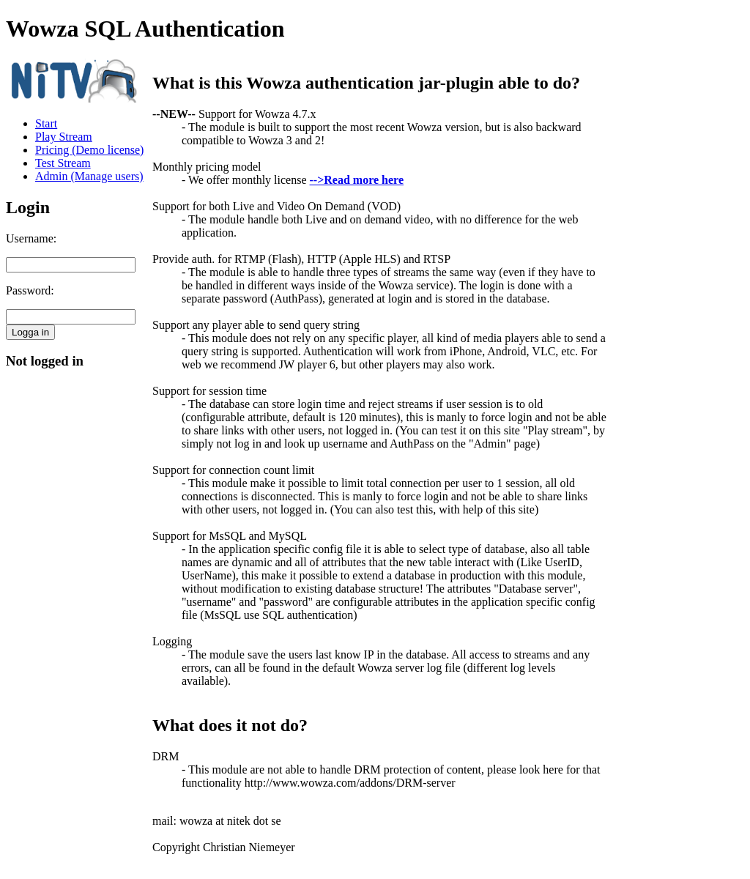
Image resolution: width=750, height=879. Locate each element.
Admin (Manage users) (89, 176)
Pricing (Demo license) (89, 150)
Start (46, 123)
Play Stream (63, 136)
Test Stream (63, 163)
